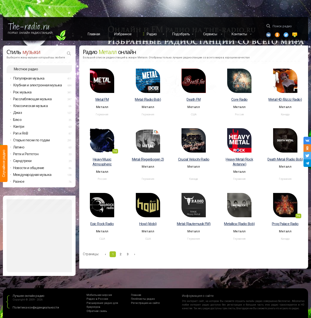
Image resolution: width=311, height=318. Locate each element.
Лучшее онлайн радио (28, 296)
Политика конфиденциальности (36, 307)
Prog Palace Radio (285, 224)
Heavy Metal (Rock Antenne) (239, 162)
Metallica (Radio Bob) (239, 224)
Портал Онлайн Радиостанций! (30, 33)
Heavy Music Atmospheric (102, 162)
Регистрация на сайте (145, 303)
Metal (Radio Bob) (148, 99)
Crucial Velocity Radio (193, 159)
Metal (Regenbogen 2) (148, 159)
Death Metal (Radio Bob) (285, 159)
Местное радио (26, 69)
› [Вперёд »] (134, 254)
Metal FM (102, 99)
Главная (93, 34)
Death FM (193, 99)
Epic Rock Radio (102, 224)
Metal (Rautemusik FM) (193, 224)
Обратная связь (96, 311)
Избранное (123, 34)
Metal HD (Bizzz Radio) (285, 99)
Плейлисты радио (143, 298)
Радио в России (97, 298)
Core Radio (239, 99)
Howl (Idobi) (148, 224)
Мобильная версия (99, 295)
